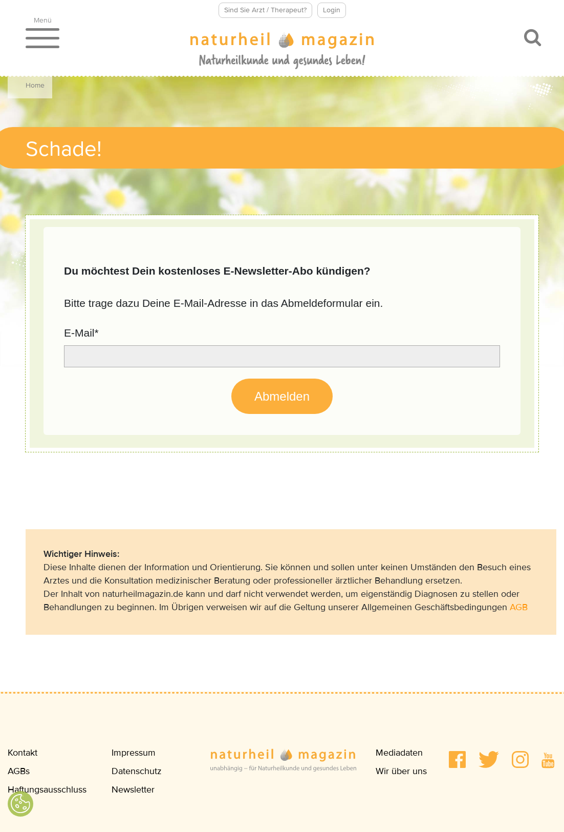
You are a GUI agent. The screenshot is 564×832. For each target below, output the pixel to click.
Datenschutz (137, 771)
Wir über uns (401, 771)
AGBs (19, 771)
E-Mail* (81, 333)
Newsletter (133, 789)
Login (331, 10)
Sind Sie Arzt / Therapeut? (265, 10)
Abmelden (282, 396)
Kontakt (22, 752)
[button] (457, 759)
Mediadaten (399, 752)
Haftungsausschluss (47, 789)
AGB (519, 607)
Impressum (134, 752)
